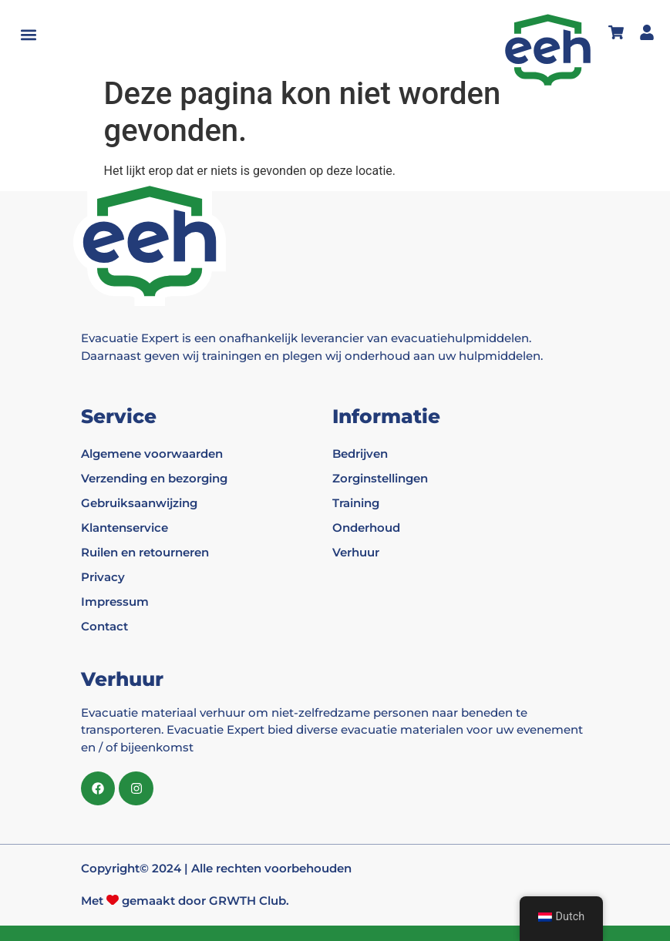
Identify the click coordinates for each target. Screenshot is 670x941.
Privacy (103, 577)
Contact (104, 626)
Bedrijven (360, 453)
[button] (28, 35)
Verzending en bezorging (154, 478)
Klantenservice (124, 527)
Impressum (115, 601)
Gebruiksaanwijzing (139, 503)
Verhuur (355, 552)
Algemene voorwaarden (152, 453)
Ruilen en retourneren (145, 552)
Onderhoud (366, 527)
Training (355, 503)
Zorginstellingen (380, 478)
